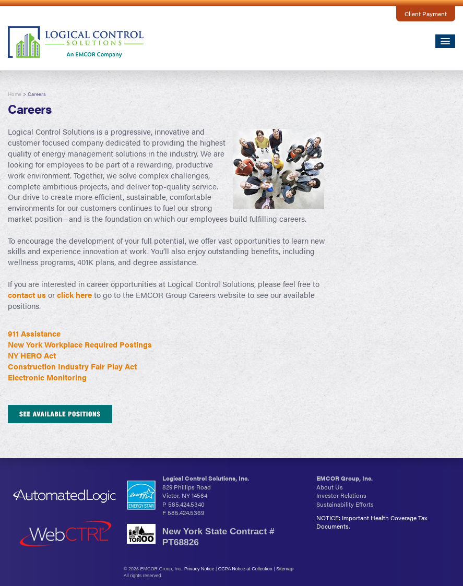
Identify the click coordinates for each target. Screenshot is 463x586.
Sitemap (284, 568)
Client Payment (426, 13)
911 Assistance (34, 333)
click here (74, 295)
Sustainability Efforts (345, 504)
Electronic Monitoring (47, 377)
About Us (329, 487)
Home (14, 94)
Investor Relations (341, 495)
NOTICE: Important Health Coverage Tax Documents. (371, 522)
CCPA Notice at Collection (245, 568)
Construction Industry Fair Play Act (72, 366)
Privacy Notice (199, 568)
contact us (27, 295)
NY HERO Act (32, 355)
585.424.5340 (186, 504)
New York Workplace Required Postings (80, 344)
